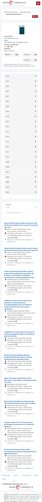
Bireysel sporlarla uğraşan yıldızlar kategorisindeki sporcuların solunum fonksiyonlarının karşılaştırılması (18, 357)
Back (35, 16)
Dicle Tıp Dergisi (25, 12)
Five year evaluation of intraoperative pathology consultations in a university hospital (19, 424)
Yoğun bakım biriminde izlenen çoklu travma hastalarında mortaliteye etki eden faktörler (21, 249)
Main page (5, 475)
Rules (16, 475)
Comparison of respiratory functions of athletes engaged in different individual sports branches (19, 334)
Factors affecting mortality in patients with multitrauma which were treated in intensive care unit (21, 225)
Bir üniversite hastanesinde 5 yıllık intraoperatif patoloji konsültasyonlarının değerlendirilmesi (20, 451)
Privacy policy (26, 475)
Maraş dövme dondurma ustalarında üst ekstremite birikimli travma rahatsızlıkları (20, 402)
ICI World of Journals (11, 12)
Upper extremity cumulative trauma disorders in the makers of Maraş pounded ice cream (20, 380)
